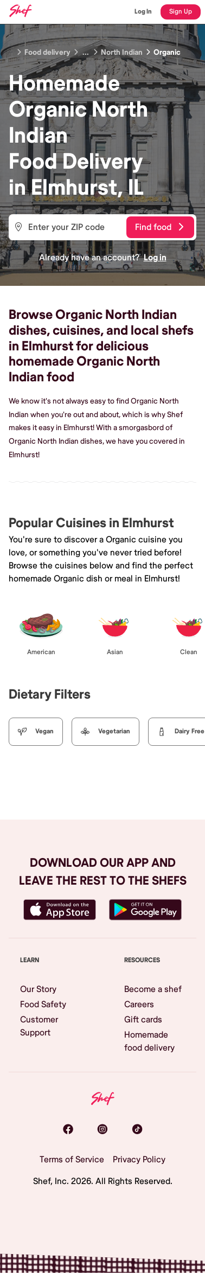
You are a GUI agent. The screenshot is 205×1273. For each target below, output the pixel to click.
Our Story (38, 989)
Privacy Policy (139, 1159)
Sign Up (180, 12)
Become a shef (153, 989)
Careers (139, 1004)
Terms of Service (72, 1159)
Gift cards (143, 1019)
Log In (143, 12)
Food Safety (43, 1004)
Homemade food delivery (149, 1041)
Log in (155, 257)
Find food (159, 227)
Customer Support (39, 1026)
